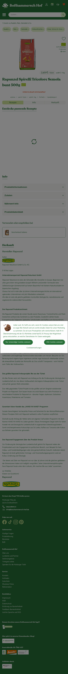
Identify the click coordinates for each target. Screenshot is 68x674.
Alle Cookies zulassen (54, 342)
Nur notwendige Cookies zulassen (18, 342)
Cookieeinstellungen (34, 347)
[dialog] (34, 337)
